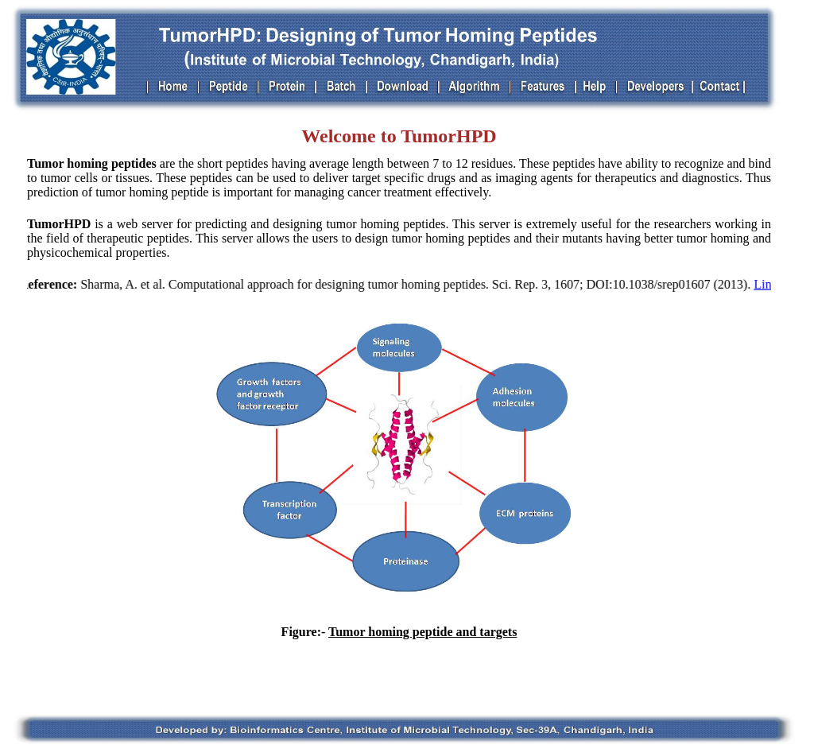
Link (766, 284)
